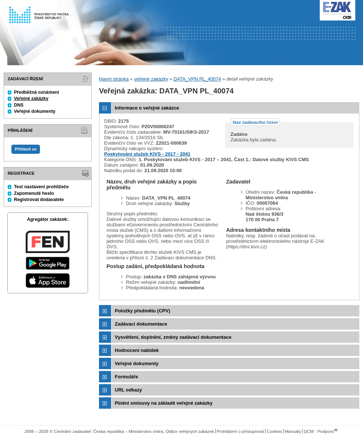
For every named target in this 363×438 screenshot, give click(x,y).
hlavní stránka (114, 79)
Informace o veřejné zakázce (147, 108)
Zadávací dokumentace (141, 324)
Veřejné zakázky (31, 98)
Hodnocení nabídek (137, 350)
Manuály (293, 431)
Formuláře (126, 376)
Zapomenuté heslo (34, 193)
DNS (18, 105)
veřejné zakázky (151, 79)
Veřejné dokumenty (34, 111)
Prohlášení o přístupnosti (240, 431)
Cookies (274, 431)
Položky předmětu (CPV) (142, 310)
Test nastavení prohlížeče (41, 186)
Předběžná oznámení (36, 92)
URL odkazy (128, 390)
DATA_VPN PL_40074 (197, 79)
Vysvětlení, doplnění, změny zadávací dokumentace (173, 337)
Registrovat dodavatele (39, 199)
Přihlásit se (25, 149)
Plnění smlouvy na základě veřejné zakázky (164, 403)
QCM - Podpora (319, 431)
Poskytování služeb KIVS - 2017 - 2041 (147, 154)
